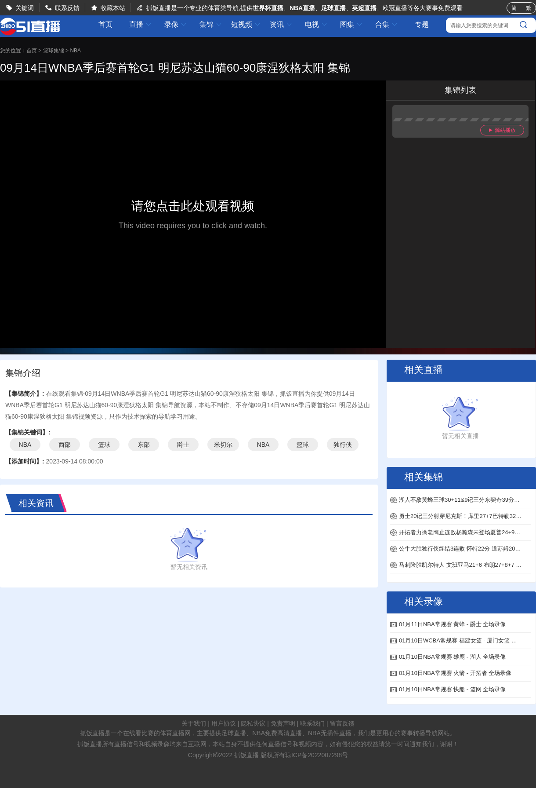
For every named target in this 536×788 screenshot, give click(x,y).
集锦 (210, 24)
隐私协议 (253, 723)
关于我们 (193, 723)
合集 (386, 24)
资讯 (281, 24)
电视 (316, 24)
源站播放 (502, 130)
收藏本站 (113, 7)
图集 (351, 24)
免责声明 (283, 723)
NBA (75, 50)
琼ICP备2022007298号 (316, 755)
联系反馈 (67, 7)
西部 (64, 444)
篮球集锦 (53, 50)
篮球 (104, 444)
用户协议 (223, 723)
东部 (144, 444)
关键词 (24, 7)
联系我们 (312, 723)
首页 (105, 24)
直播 (140, 24)
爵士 (183, 444)
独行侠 (342, 444)
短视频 (246, 24)
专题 (422, 24)
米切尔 (223, 444)
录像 (175, 24)
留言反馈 (342, 723)
